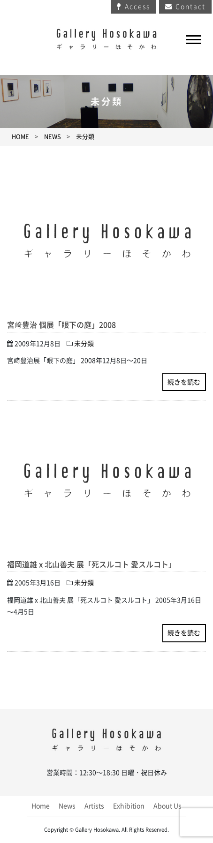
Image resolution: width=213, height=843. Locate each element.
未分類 (85, 137)
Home (40, 806)
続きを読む (183, 382)
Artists (94, 806)
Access (137, 6)
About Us (167, 806)
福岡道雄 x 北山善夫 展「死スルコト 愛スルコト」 (91, 564)
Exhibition (129, 806)
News (67, 806)
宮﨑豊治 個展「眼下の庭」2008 (61, 325)
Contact (190, 6)
